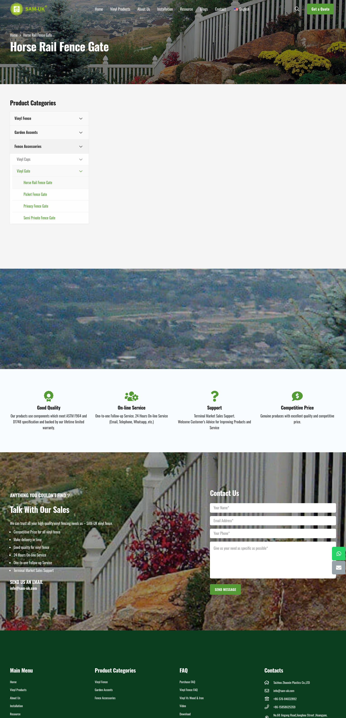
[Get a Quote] (320, 9)
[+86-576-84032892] (269, 699)
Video (183, 705)
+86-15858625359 (284, 706)
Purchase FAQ (187, 681)
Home (13, 681)
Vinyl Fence (101, 681)
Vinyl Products (18, 689)
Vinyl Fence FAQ (189, 689)
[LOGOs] (28, 9)
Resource (15, 713)
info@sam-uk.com (283, 690)
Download (185, 713)
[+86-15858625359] (269, 707)
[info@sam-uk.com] (269, 690)
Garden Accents (104, 689)
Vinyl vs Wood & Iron (192, 697)
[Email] (339, 567)
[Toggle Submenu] (81, 118)
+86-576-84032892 (284, 698)
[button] (297, 9)
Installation (16, 705)
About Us (15, 697)
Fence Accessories (105, 697)
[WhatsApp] (339, 553)
